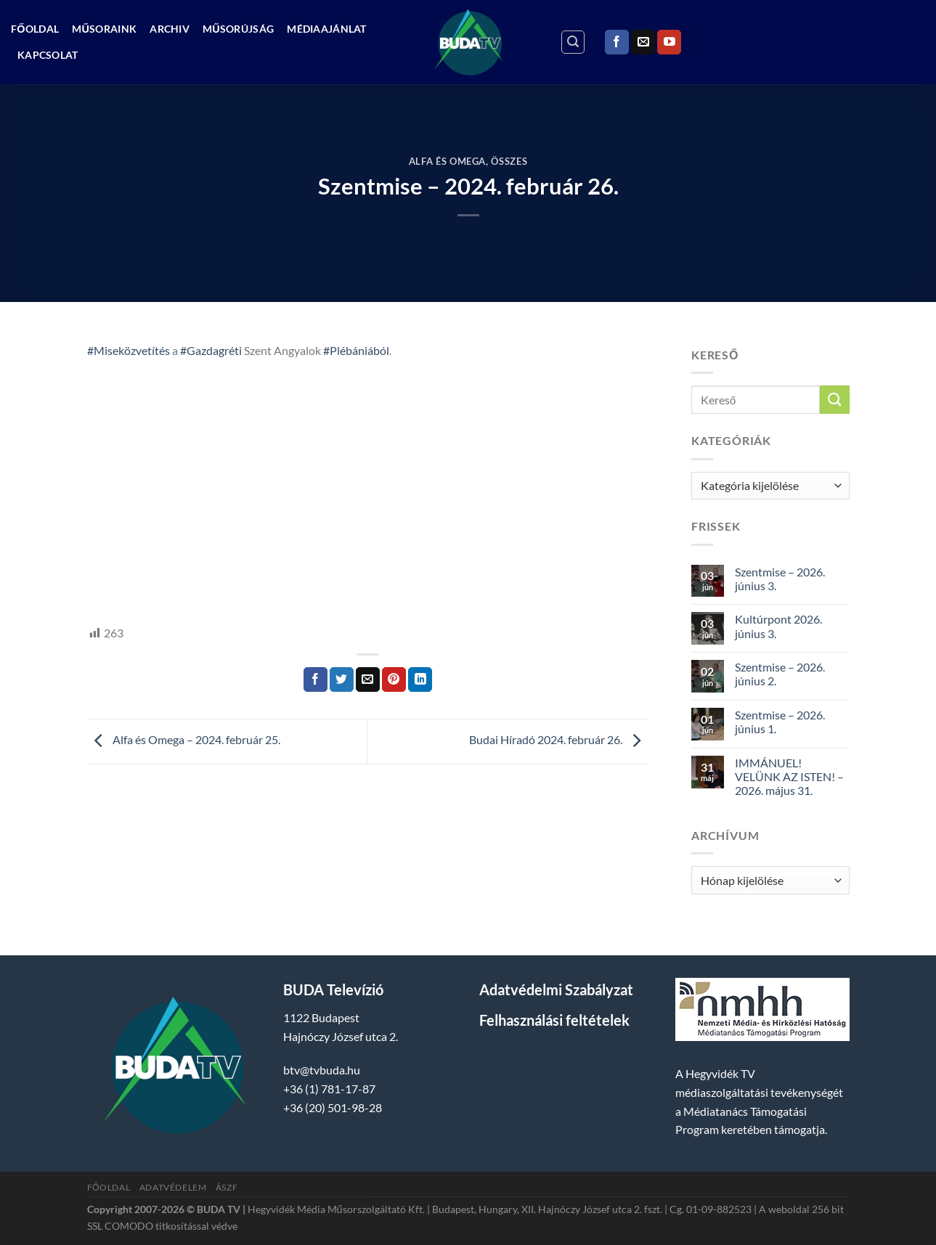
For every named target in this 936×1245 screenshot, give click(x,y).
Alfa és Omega (447, 161)
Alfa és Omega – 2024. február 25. (183, 740)
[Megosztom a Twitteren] (342, 679)
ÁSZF (226, 1187)
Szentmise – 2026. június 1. (780, 721)
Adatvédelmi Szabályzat (556, 989)
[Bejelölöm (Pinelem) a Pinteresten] (394, 679)
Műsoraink (104, 29)
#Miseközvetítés (128, 350)
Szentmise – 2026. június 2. (780, 673)
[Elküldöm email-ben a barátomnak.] (368, 679)
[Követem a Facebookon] (617, 42)
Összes (509, 161)
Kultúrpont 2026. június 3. (778, 626)
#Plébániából (356, 350)
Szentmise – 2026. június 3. (780, 578)
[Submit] (834, 399)
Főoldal (35, 29)
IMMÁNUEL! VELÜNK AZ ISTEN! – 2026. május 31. (789, 776)
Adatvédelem (173, 1187)
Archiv (170, 29)
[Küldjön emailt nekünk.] (643, 42)
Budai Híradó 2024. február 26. (558, 740)
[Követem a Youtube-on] (669, 42)
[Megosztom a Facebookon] (315, 679)
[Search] (573, 42)
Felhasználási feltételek (554, 1020)
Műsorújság (238, 29)
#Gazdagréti (211, 350)
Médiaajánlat (326, 29)
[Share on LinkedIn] (420, 679)
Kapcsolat (47, 55)
